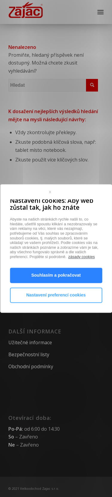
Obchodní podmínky (30, 366)
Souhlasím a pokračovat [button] (56, 288)
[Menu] (100, 12)
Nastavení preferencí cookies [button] (56, 308)
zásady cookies (81, 270)
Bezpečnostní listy (28, 354)
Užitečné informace (30, 342)
